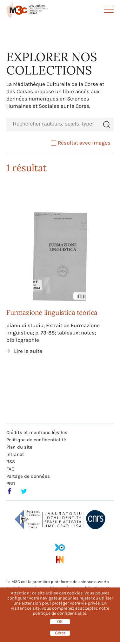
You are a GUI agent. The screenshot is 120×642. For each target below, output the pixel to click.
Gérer (60, 633)
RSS (10, 461)
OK (60, 621)
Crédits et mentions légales (36, 432)
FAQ (10, 469)
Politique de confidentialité (36, 440)
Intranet (15, 454)
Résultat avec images (80, 142)
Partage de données (28, 476)
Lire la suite (28, 351)
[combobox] (52, 124)
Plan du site (19, 447)
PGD (10, 483)
